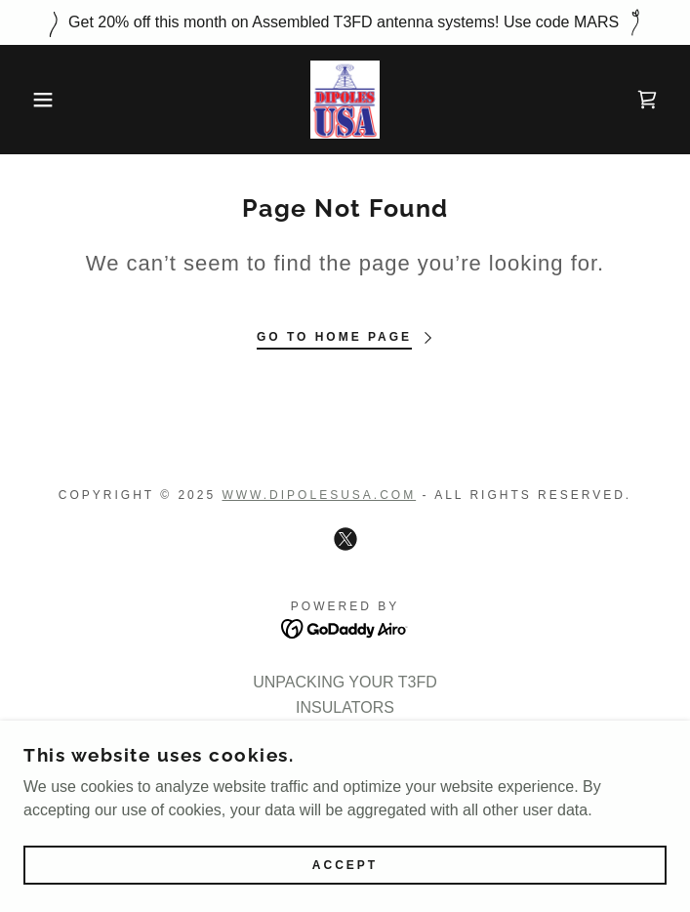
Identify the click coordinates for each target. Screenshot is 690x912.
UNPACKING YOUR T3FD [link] (344, 682)
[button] (44, 99)
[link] (345, 100)
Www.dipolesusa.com (319, 495)
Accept (345, 892)
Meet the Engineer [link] (345, 733)
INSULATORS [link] (345, 707)
